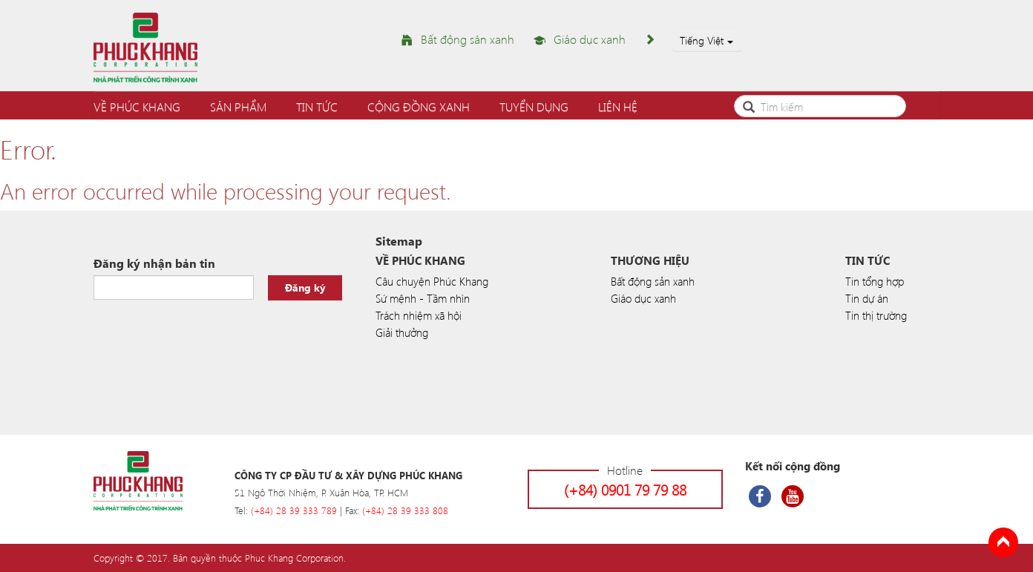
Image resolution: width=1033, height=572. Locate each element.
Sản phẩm (238, 106)
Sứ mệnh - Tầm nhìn (423, 298)
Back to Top (1003, 542)
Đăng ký (305, 287)
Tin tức (317, 106)
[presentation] (206, 337)
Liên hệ (617, 106)
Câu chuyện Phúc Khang (432, 281)
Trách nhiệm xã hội (419, 315)
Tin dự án (866, 298)
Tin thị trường (876, 315)
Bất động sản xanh (467, 39)
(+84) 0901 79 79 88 (625, 489)
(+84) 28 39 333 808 (405, 510)
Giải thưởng (402, 332)
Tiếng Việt (706, 40)
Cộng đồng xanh (418, 106)
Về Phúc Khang (137, 106)
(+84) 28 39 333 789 (294, 510)
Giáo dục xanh (590, 39)
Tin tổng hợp (874, 281)
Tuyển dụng (533, 106)
